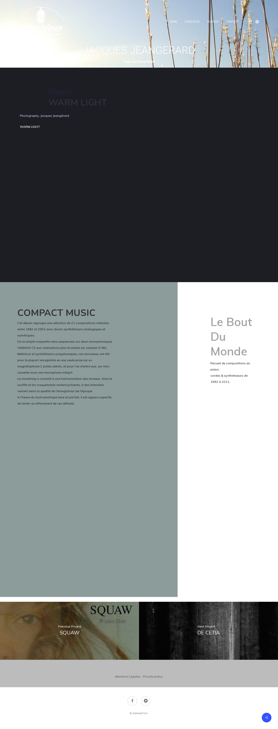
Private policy (153, 676)
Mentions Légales (127, 676)
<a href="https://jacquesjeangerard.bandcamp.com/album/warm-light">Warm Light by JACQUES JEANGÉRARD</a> (53, 195)
